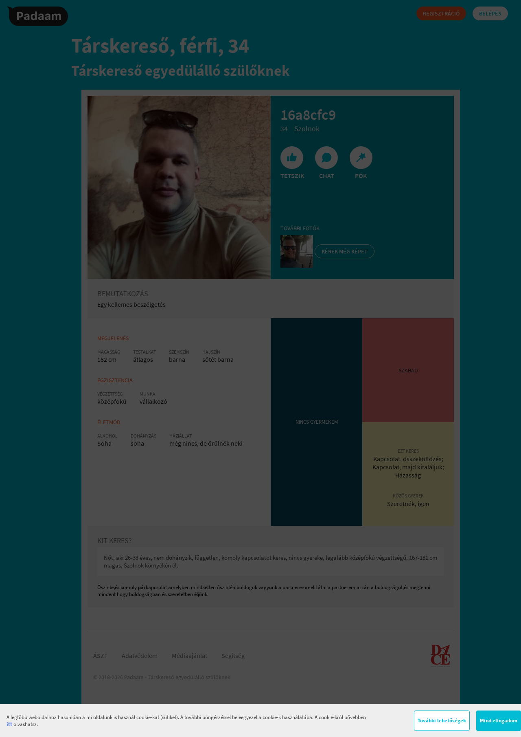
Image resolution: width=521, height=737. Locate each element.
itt (9, 724)
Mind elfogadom (498, 720)
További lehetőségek (442, 720)
